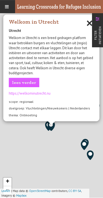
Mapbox (21, 195)
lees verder (24, 82)
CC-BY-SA (74, 191)
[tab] (97, 29)
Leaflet (5, 191)
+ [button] (7, 182)
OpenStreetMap (40, 191)
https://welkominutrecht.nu (30, 93)
